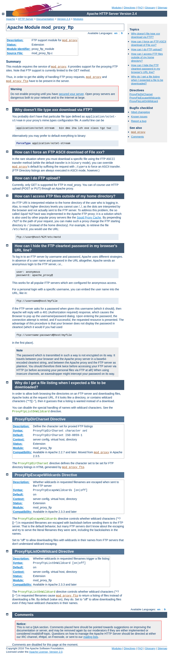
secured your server (71, 94)
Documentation (45, 18)
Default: (18, 435)
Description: (15, 40)
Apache (10, 18)
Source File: (15, 53)
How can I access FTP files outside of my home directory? (147, 57)
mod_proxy (70, 40)
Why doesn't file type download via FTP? (145, 35)
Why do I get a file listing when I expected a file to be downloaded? (147, 80)
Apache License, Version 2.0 (45, 651)
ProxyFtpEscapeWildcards (144, 97)
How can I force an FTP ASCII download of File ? (148, 43)
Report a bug (138, 121)
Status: (11, 44)
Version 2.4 (63, 18)
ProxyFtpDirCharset (141, 94)
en (116, 33)
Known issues (139, 116)
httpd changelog (140, 112)
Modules (117, 7)
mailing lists (90, 637)
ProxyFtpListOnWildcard (143, 101)
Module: (18, 448)
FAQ (140, 7)
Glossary (150, 7)
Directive (58, 419)
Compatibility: (22, 452)
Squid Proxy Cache (89, 217)
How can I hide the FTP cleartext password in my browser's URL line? (145, 69)
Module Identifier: (19, 49)
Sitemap (162, 7)
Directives (129, 7)
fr (122, 33)
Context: (19, 439)
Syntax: (18, 430)
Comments (137, 136)
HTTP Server (25, 18)
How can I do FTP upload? (146, 49)
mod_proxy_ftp (17, 81)
